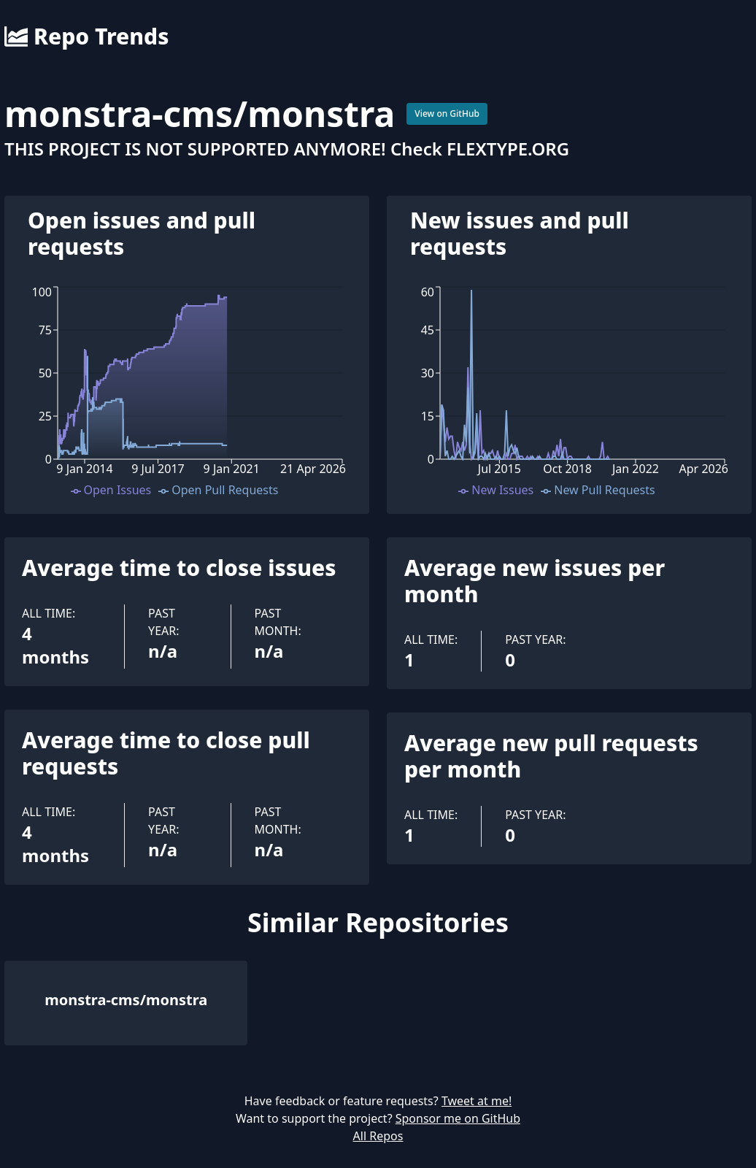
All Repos (378, 1136)
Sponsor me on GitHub (458, 1118)
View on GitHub (446, 113)
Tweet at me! (476, 1101)
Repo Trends (86, 36)
